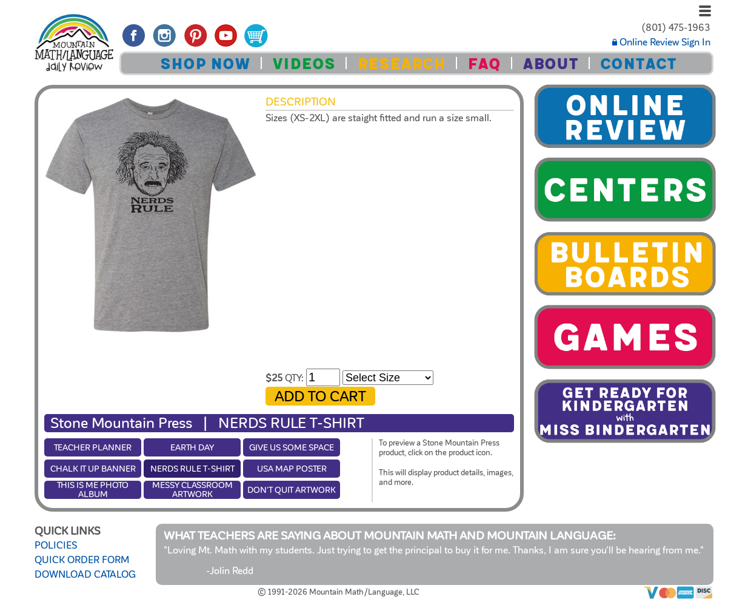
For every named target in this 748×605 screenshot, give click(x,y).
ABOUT (550, 64)
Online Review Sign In (661, 42)
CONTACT (638, 64)
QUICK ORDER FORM (82, 560)
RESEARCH (401, 64)
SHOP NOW (205, 64)
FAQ (484, 64)
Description (300, 102)
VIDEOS (303, 64)
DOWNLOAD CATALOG (85, 574)
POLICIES (56, 545)
